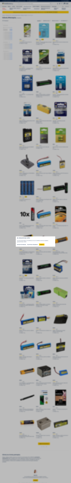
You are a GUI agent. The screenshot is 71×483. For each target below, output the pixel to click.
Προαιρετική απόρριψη (21, 244)
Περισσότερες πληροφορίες (32, 244)
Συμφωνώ (42, 244)
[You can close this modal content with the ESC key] (35, 241)
